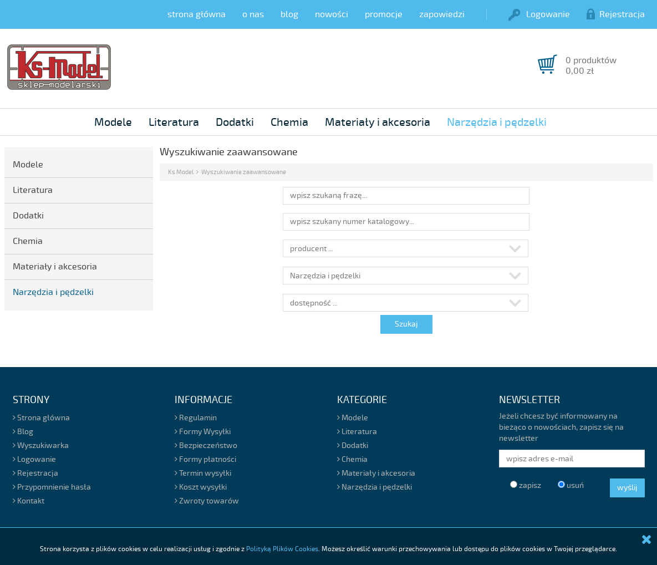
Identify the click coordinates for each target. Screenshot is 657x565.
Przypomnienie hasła (52, 487)
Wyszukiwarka (41, 445)
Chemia (289, 122)
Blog (23, 431)
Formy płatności (205, 459)
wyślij (627, 487)
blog (289, 14)
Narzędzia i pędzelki (497, 122)
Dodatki (235, 122)
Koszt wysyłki (201, 487)
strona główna (196, 14)
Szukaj (406, 324)
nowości (331, 14)
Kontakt (28, 501)
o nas (253, 14)
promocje (384, 14)
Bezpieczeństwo (206, 445)
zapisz (525, 485)
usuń (571, 485)
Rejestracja (616, 14)
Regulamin (196, 418)
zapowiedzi (442, 14)
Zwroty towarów (207, 501)
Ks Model (180, 172)
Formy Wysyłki (203, 431)
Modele (113, 122)
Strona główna (41, 418)
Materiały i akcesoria (377, 122)
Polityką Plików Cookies (282, 549)
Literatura (174, 122)
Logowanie (539, 14)
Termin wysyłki (203, 473)
